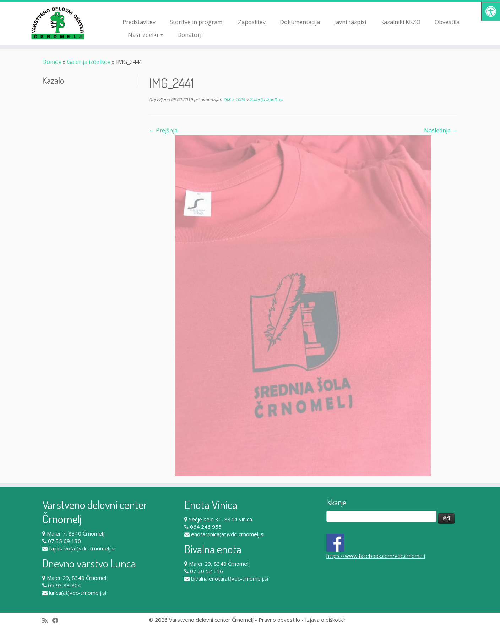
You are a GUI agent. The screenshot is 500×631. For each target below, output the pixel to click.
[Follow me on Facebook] (57, 620)
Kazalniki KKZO (400, 22)
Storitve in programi (197, 22)
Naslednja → (441, 130)
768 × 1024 (233, 100)
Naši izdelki (145, 35)
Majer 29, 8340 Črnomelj (77, 577)
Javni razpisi (350, 22)
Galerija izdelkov (88, 62)
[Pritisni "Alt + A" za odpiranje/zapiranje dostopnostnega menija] (490, 11)
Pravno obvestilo (279, 619)
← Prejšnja (163, 130)
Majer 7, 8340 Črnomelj (75, 533)
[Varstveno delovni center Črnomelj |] (57, 23)
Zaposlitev (252, 22)
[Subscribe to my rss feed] (47, 620)
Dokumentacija (300, 22)
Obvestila (447, 22)
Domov (51, 62)
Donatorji (190, 35)
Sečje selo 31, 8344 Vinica (220, 519)
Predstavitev (139, 22)
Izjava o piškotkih (326, 619)
